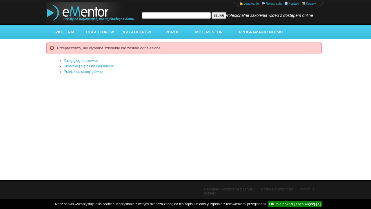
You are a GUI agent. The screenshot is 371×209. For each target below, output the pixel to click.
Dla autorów (100, 32)
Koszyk (311, 3)
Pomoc (173, 32)
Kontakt (293, 3)
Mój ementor (209, 32)
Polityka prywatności (277, 189)
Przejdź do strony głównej (83, 72)
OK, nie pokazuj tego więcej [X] (295, 204)
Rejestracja (274, 3)
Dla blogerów (136, 32)
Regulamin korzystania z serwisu (229, 189)
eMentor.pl (85, 13)
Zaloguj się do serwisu (81, 61)
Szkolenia (63, 32)
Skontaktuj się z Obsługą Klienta (89, 66)
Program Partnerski (261, 32)
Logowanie (251, 3)
